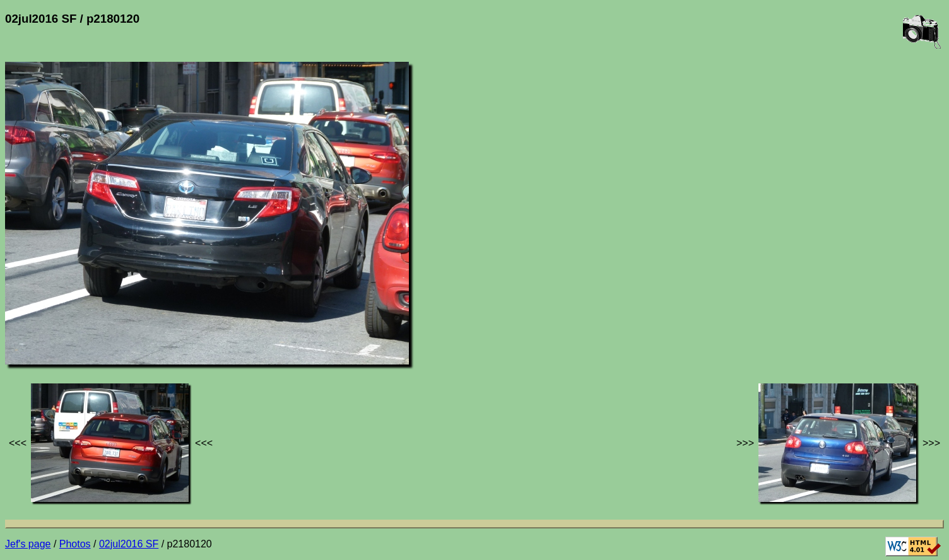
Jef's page (27, 544)
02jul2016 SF (128, 544)
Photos (75, 544)
